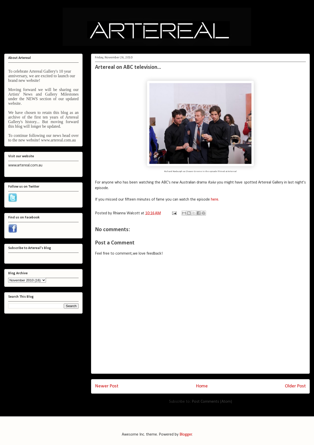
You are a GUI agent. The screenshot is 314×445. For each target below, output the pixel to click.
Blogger (185, 435)
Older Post (295, 386)
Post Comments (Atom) (212, 402)
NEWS (32, 99)
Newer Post (106, 386)
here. (215, 200)
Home (202, 386)
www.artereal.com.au (58, 140)
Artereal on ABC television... (128, 67)
